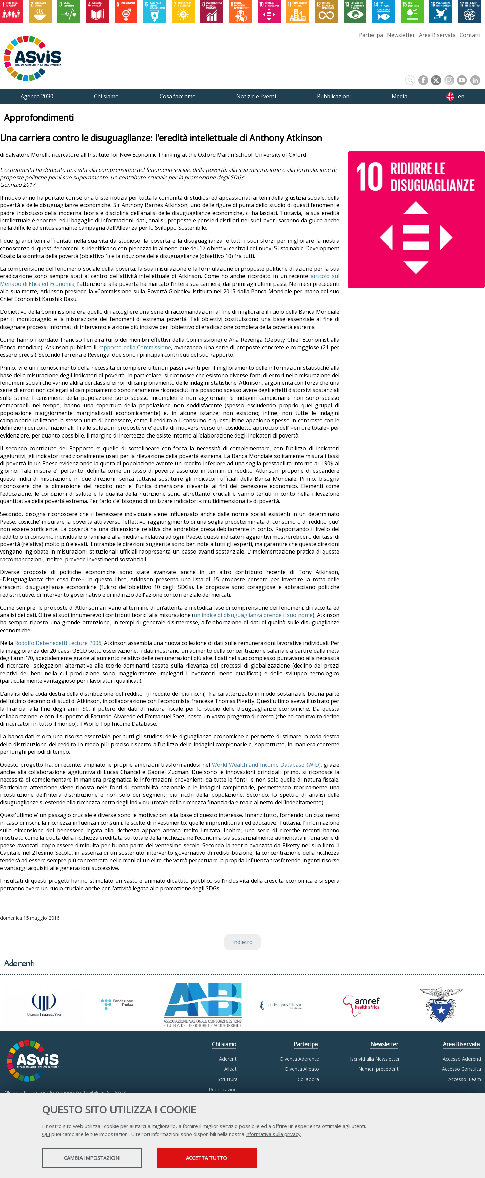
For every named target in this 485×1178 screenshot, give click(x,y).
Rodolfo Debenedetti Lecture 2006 (57, 643)
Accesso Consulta (461, 1069)
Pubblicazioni (223, 1089)
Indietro (242, 942)
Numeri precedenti (379, 1069)
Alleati (231, 1069)
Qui (46, 1134)
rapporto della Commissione (134, 347)
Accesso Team (464, 1079)
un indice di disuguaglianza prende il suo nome (253, 615)
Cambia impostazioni (95, 1158)
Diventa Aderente (299, 1059)
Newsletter (401, 35)
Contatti (470, 35)
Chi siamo (224, 1044)
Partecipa (371, 35)
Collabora (308, 1079)
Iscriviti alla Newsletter (375, 1059)
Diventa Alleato (302, 1069)
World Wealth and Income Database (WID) (266, 764)
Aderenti (228, 1059)
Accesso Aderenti (462, 1059)
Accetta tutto (216, 1158)
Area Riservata (437, 35)
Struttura (228, 1079)
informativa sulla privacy (273, 1134)
